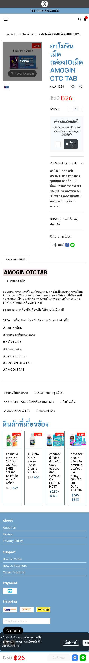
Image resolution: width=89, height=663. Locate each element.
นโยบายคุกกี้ (13, 645)
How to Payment (15, 566)
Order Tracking (14, 572)
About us (9, 528)
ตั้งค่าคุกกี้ (71, 642)
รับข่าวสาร (13, 630)
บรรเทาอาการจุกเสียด (49, 393)
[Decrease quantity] (70, 109)
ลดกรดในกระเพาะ (16, 393)
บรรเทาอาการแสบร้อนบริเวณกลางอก (29, 402)
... (17, 34)
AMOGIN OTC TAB (17, 411)
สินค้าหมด (59, 657)
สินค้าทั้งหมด (28, 34)
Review (8, 534)
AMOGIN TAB (45, 411)
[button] (79, 19)
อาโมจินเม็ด (68, 402)
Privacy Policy (13, 541)
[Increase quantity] (81, 109)
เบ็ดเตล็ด (55, 224)
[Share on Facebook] (67, 245)
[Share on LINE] (72, 245)
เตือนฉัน (70, 144)
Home (9, 34)
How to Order (13, 559)
